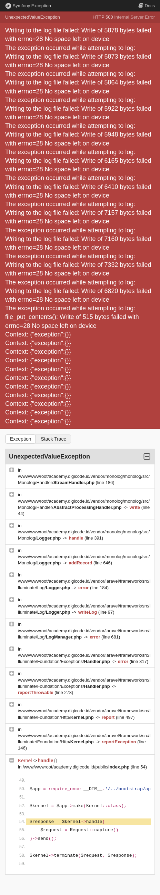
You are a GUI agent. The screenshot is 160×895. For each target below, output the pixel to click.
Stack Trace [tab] (53, 439)
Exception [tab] (20, 439)
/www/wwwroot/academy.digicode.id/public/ (77, 767)
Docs (146, 5)
